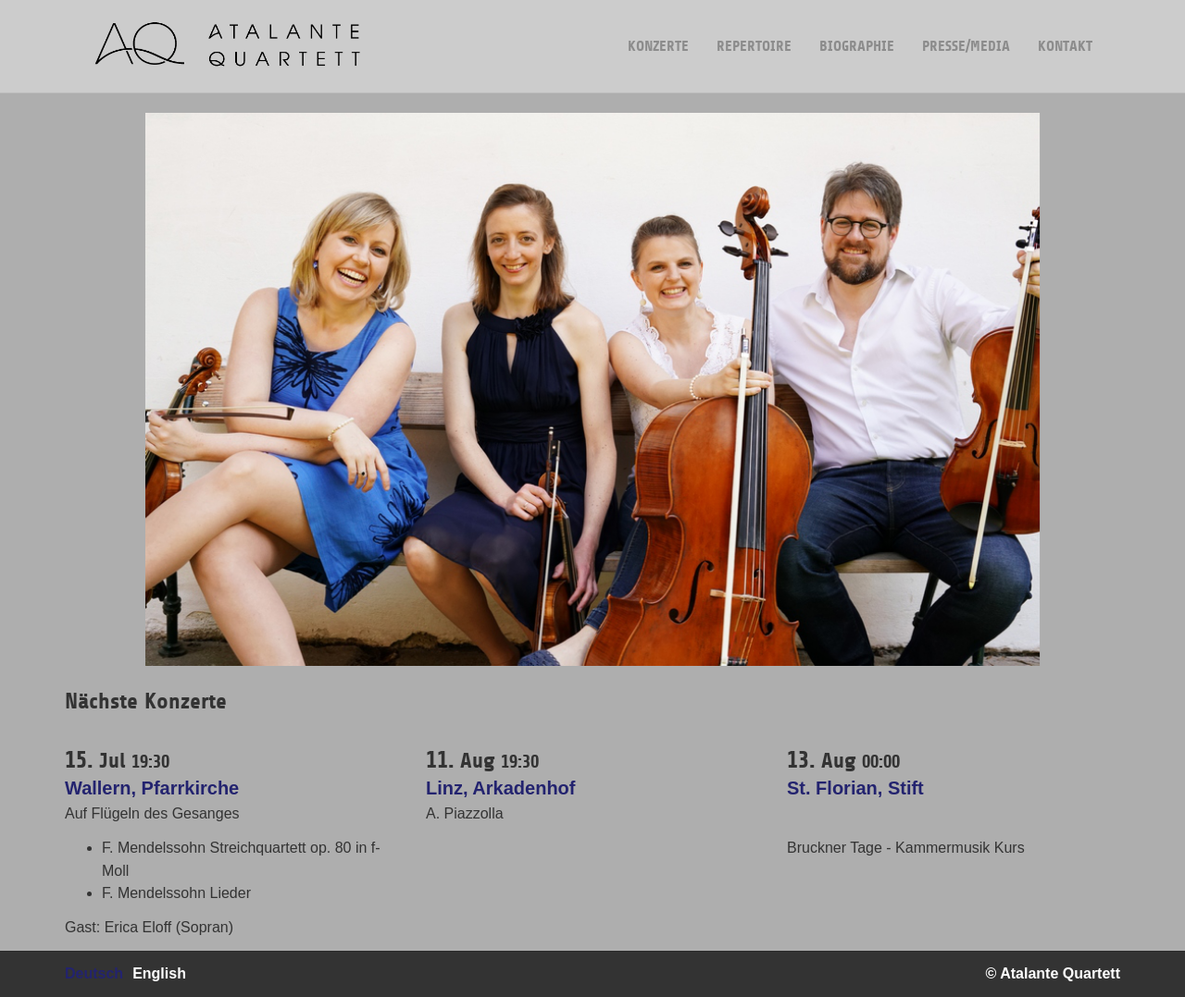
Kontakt (1065, 27)
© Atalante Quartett (1053, 973)
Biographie (856, 27)
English (159, 973)
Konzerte (658, 27)
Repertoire (754, 27)
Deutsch (94, 973)
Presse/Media (966, 27)
